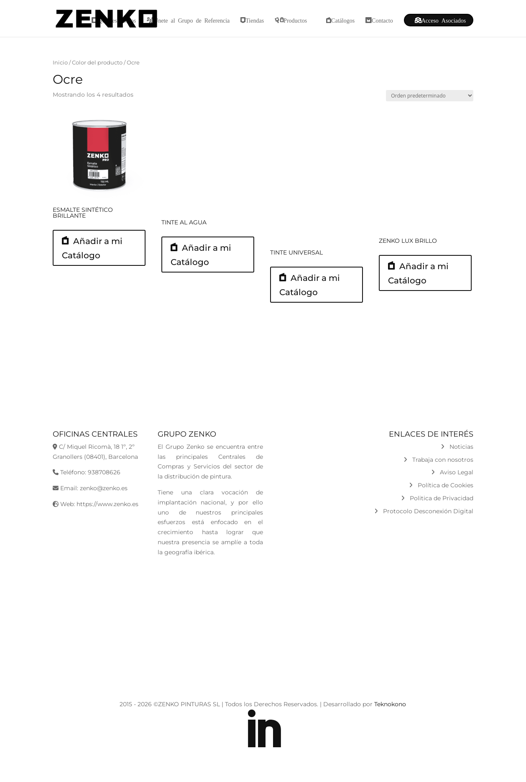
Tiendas (254, 20)
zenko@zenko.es (104, 488)
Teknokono (390, 704)
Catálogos (343, 20)
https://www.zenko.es (107, 504)
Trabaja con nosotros (438, 459)
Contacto (382, 20)
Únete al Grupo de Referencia (192, 20)
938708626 (104, 472)
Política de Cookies (441, 485)
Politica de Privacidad (437, 498)
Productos (295, 20)
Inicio (60, 62)
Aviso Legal (452, 472)
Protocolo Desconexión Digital (423, 511)
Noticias (457, 446)
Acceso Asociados (443, 20)
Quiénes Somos (117, 20)
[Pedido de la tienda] (429, 95)
